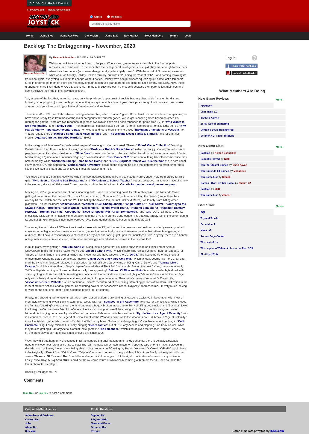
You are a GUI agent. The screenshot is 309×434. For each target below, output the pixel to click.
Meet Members (154, 35)
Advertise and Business (39, 415)
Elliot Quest (71, 207)
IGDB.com (277, 430)
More (279, 99)
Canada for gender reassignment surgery (147, 184)
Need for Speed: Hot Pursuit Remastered (110, 211)
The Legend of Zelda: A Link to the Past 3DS (226, 248)
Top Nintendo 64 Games (214, 170)
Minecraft (206, 230)
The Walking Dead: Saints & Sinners (133, 133)
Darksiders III (208, 224)
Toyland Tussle (209, 218)
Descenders (90, 207)
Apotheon (206, 105)
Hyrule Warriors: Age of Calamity (159, 313)
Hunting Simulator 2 (144, 207)
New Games (131, 35)
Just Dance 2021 (119, 157)
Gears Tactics (98, 325)
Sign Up (28, 392)
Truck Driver (155, 204)
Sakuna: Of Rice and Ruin (126, 270)
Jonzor (226, 194)
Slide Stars (83, 153)
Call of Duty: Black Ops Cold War (109, 258)
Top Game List (209, 176)
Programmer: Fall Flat (51, 211)
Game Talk (111, 35)
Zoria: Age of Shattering (214, 123)
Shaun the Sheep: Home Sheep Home (77, 161)
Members (116, 16)
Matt (217, 188)
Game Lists (91, 35)
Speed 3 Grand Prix (98, 250)
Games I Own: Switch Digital (217, 182)
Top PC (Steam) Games (214, 164)
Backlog (205, 152)
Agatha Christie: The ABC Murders (58, 137)
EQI (202, 212)
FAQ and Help (99, 419)
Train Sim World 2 (72, 246)
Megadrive (239, 170)
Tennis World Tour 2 (114, 207)
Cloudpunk (72, 211)
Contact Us (32, 419)
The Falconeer (108, 328)
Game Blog (46, 35)
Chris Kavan (240, 164)
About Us (30, 427)
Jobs (28, 423)
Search (174, 35)
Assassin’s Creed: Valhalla (43, 282)
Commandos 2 (70, 204)
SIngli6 (226, 176)
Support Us (98, 415)
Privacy (95, 430)
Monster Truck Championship (103, 204)
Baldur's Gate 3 (209, 117)
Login (188, 35)
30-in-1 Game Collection (153, 145)
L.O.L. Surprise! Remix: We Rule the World (138, 161)
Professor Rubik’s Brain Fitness (112, 149)
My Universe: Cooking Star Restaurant (58, 180)
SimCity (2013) (209, 254)
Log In (42, 392)
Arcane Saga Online (212, 236)
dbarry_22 (245, 182)
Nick (227, 158)
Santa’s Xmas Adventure (84, 164)
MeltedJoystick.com (59, 9)
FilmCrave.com (36, 9)
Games (98, 16)
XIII (148, 211)
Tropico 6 (54, 207)
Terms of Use (99, 427)
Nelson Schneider (34, 73)
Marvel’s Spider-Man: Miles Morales (77, 133)
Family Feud (63, 125)
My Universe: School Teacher (111, 180)
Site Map (30, 430)
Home (29, 35)
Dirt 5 (133, 254)
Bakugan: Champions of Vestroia (157, 129)
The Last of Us (209, 242)
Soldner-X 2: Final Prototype (217, 135)
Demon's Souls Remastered (216, 129)
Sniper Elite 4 (135, 204)
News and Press (100, 423)
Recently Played (210, 158)
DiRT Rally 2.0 (208, 111)
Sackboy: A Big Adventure (121, 301)
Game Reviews (69, 35)
